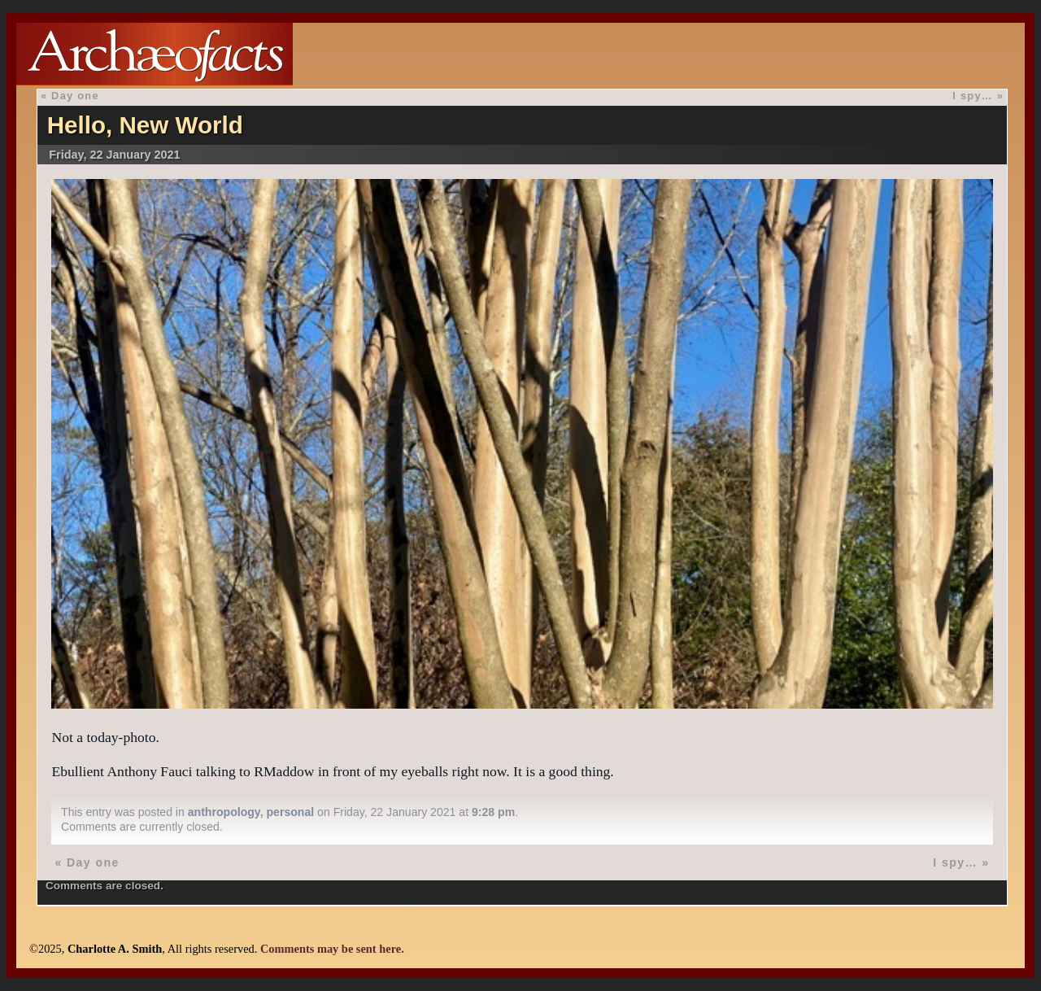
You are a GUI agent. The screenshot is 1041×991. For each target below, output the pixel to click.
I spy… (972, 95)
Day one (75, 95)
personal (290, 812)
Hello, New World (145, 124)
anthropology (224, 812)
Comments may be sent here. (332, 948)
